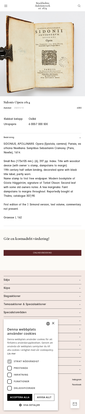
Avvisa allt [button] (44, 397)
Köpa (42, 288)
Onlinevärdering (42, 253)
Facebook (76, 385)
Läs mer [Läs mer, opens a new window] (11, 353)
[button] (30, 405)
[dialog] (31, 364)
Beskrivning (42, 137)
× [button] (53, 323)
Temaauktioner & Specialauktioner (42, 304)
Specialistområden (42, 312)
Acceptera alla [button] (20, 397)
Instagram (76, 380)
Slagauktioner (42, 296)
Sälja (42, 280)
